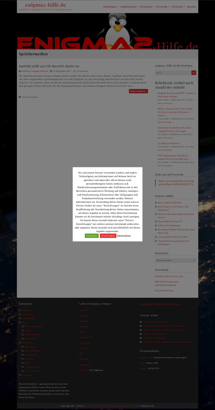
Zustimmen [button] (92, 235)
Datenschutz (124, 235)
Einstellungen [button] (108, 235)
